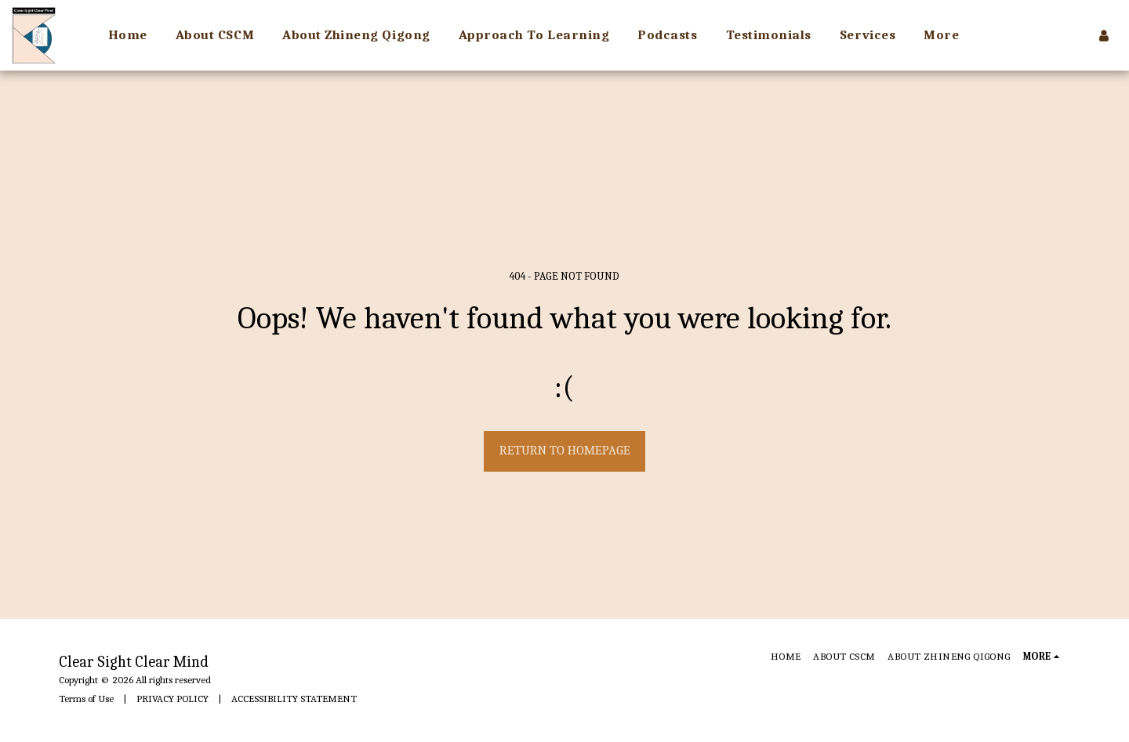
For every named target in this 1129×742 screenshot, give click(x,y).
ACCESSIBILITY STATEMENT (294, 698)
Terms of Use (86, 698)
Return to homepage (564, 450)
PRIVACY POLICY (172, 698)
